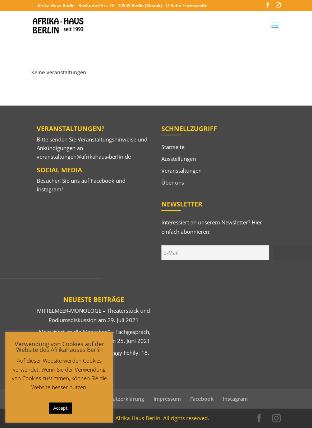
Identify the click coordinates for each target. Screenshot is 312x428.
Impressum (167, 398)
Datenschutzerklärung (117, 398)
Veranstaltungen (181, 170)
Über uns (172, 182)
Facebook (102, 180)
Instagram (49, 189)
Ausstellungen (178, 158)
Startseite (172, 146)
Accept (60, 408)
